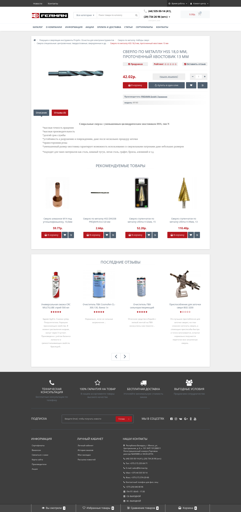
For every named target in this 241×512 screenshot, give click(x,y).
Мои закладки (84, 455)
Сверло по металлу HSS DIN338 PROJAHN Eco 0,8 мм (99, 220)
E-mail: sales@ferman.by (135, 468)
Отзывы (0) (60, 112)
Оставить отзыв (196, 64)
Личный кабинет (85, 445)
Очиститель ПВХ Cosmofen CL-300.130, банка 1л (99, 306)
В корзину (51, 234)
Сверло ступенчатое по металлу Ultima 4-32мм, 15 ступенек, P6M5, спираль (142, 220)
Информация (73, 27)
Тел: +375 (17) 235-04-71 (135, 463)
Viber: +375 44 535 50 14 (135, 472)
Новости (37, 3)
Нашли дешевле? (169, 76)
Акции (90, 27)
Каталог (38, 27)
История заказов (85, 450)
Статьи (128, 27)
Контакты (53, 3)
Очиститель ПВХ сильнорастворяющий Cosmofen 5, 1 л (142, 306)
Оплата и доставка (109, 27)
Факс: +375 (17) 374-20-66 (136, 477)
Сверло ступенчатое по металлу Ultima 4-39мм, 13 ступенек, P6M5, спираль (184, 220)
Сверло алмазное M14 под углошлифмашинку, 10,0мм (57, 220)
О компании (54, 27)
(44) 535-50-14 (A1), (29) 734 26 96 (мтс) (142, 458)
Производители (39, 464)
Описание (41, 112)
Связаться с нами (40, 455)
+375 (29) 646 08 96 (133, 487)
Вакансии (36, 450)
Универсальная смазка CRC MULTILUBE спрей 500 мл (55, 306)
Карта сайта (37, 459)
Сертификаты (144, 27)
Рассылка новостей (87, 459)
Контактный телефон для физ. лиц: (140, 482)
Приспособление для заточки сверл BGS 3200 (185, 306)
